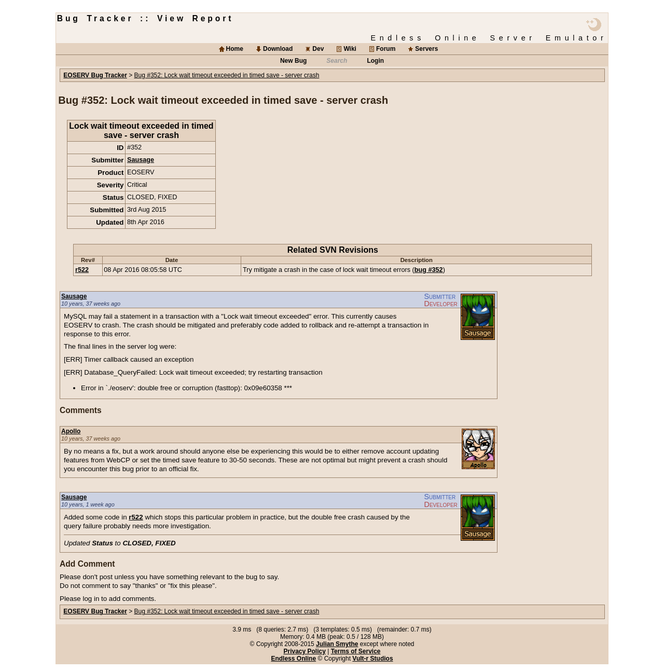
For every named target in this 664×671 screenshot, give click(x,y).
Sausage (140, 159)
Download (278, 48)
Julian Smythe (337, 644)
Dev (318, 48)
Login (375, 60)
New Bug (293, 60)
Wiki (349, 48)
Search (336, 60)
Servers (426, 48)
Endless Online (293, 658)
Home (234, 48)
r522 (82, 269)
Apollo (70, 431)
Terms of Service (356, 651)
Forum (385, 48)
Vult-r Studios (372, 658)
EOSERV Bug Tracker (95, 75)
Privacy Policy (304, 651)
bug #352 (428, 269)
